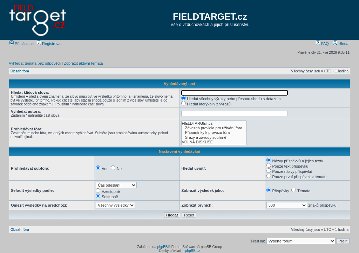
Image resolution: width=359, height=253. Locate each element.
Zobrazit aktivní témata (83, 63)
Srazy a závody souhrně (214, 137)
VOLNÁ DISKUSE (214, 142)
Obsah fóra (20, 71)
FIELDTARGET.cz (210, 16)
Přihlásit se (21, 43)
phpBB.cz (192, 251)
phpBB (162, 247)
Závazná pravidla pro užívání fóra (214, 128)
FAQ (322, 43)
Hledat (341, 43)
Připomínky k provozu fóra (214, 132)
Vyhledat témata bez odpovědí (35, 63)
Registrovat (49, 43)
